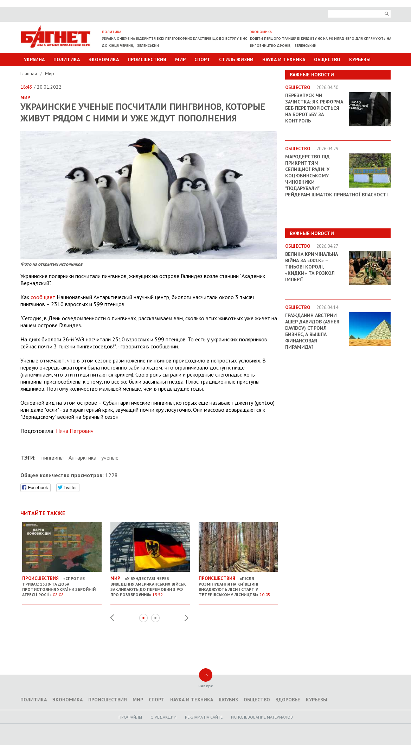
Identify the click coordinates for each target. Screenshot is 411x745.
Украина (34, 59)
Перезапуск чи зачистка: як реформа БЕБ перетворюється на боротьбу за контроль (314, 108)
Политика (66, 59)
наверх (205, 685)
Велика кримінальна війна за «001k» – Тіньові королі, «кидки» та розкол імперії (311, 267)
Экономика (104, 59)
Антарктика (82, 457)
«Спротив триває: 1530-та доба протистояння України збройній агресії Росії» (62, 583)
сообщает (43, 297)
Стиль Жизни (236, 59)
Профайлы (130, 717)
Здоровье (288, 699)
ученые (109, 457)
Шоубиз (228, 699)
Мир (180, 59)
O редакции (163, 717)
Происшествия (147, 59)
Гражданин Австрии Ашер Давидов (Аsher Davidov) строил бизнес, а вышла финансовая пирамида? (312, 331)
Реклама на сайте (204, 717)
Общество (327, 59)
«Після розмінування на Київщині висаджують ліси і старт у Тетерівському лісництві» (238, 583)
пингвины (52, 457)
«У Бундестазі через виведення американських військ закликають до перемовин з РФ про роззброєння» (150, 583)
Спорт (202, 59)
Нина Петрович (75, 430)
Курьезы (360, 59)
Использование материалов (262, 717)
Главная (29, 73)
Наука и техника (283, 59)
